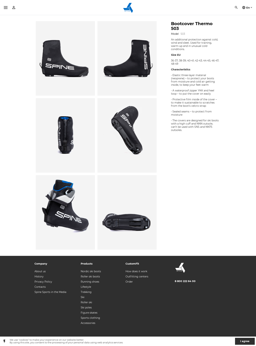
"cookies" (23, 340)
